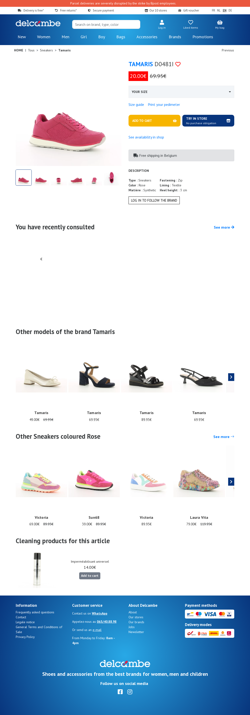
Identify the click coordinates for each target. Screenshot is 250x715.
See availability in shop (146, 137)
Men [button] (65, 36)
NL (218, 10)
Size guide (136, 104)
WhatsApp (99, 613)
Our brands (136, 622)
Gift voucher (191, 10)
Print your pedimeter (164, 104)
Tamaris (141, 64)
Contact (21, 617)
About (133, 612)
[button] (161, 25)
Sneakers (46, 50)
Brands (175, 36)
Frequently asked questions (35, 612)
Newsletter (136, 632)
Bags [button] (120, 36)
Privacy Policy (25, 637)
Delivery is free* (33, 10)
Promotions (202, 36)
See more (224, 227)
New (22, 36)
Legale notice (25, 622)
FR (213, 10)
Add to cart (89, 575)
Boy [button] (101, 36)
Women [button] (43, 36)
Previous (228, 50)
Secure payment (103, 10)
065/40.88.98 (107, 621)
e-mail (97, 630)
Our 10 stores (158, 10)
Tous (31, 50)
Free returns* (68, 10)
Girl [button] (84, 36)
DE (230, 10)
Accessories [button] (147, 36)
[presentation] (231, 377)
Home (18, 50)
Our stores (136, 617)
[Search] (106, 24)
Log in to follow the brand (154, 200)
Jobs (132, 627)
